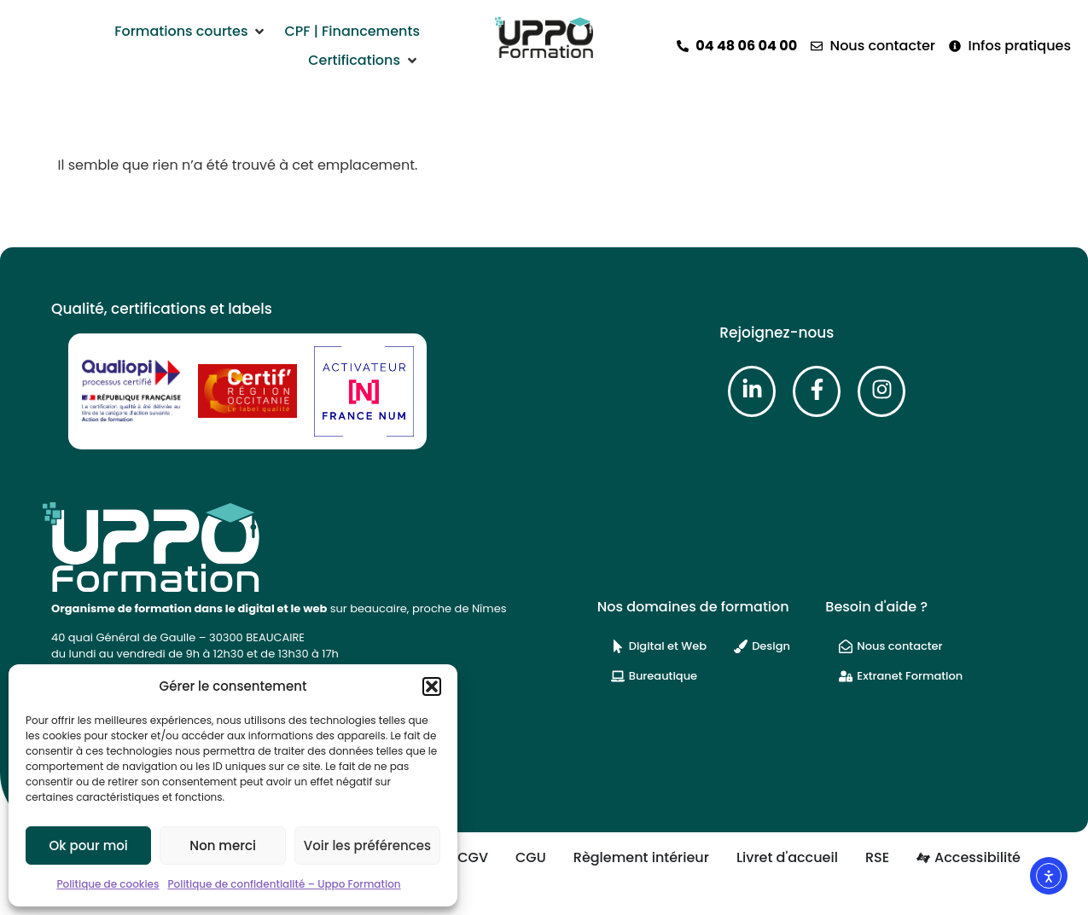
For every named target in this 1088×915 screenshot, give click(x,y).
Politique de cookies (107, 884)
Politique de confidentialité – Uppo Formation (283, 884)
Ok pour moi (88, 845)
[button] (431, 686)
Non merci (222, 845)
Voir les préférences (367, 845)
